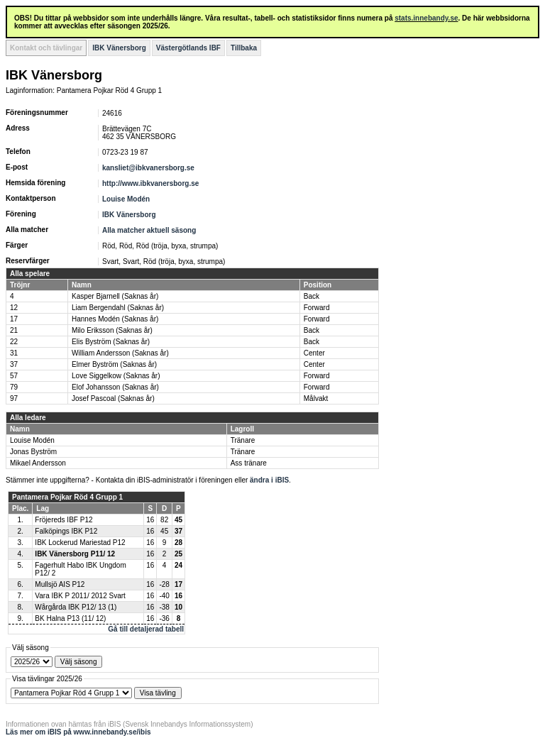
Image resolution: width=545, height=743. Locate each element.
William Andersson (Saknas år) (120, 353)
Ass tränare (249, 463)
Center (314, 353)
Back (311, 296)
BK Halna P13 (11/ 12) (70, 618)
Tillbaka (244, 48)
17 (14, 319)
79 (14, 387)
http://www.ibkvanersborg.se (150, 183)
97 (14, 398)
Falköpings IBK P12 (66, 531)
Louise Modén (126, 199)
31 (14, 353)
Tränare (243, 440)
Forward (317, 308)
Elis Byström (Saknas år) (111, 342)
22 (14, 342)
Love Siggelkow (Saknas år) (116, 376)
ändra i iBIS (269, 480)
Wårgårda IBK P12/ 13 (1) (75, 607)
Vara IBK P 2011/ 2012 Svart (80, 596)
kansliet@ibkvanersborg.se (148, 168)
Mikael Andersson (38, 463)
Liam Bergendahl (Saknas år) (118, 308)
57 (14, 376)
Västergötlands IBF (188, 48)
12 (14, 308)
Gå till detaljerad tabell (146, 629)
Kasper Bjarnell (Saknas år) (115, 296)
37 (14, 364)
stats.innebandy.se (426, 18)
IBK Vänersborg (119, 48)
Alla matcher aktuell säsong (149, 230)
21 (14, 330)
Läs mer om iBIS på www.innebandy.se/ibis (78, 732)
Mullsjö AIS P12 (59, 584)
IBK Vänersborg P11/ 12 (75, 554)
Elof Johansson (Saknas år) (115, 387)
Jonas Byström (33, 452)
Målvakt (316, 398)
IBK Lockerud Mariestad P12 (80, 542)
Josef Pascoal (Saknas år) (113, 398)
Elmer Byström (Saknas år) (114, 364)
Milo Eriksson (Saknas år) (112, 330)
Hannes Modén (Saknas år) (115, 319)
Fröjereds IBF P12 (63, 520)
